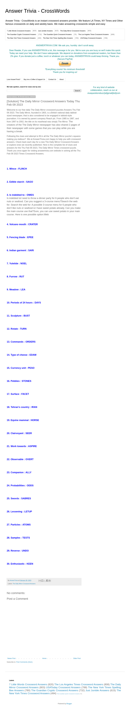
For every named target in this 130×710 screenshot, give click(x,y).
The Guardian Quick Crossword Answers (58, 34)
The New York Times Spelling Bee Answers (58, 38)
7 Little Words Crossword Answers (19, 31)
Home (44, 658)
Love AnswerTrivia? (13, 79)
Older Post (77, 658)
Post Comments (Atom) (24, 662)
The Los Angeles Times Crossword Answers (93, 34)
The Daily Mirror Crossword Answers (73, 31)
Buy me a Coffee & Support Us (34, 79)
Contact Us (52, 79)
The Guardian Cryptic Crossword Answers (21, 34)
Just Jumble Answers (45, 31)
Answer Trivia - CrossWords (37, 11)
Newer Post (11, 658)
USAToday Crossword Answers (91, 38)
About (62, 79)
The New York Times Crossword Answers (21, 38)
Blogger (69, 704)
